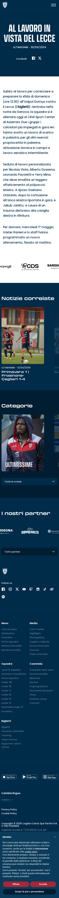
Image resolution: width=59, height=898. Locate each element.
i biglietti (22, 155)
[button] (54, 836)
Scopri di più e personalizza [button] (29, 891)
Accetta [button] (43, 884)
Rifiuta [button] (16, 884)
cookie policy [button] (31, 851)
